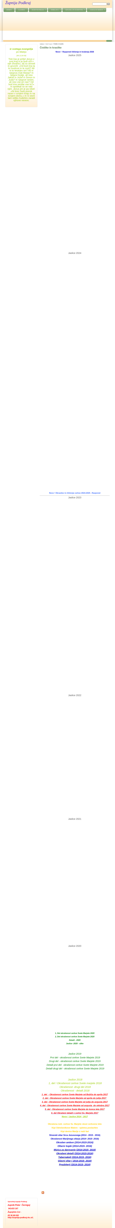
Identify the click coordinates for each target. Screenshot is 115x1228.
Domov (9, 10)
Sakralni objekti (96, 10)
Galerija (21, 10)
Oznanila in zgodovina (73, 10)
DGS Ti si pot (49, 44)
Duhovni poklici (37, 10)
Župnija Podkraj (18, 3)
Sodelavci (54, 10)
